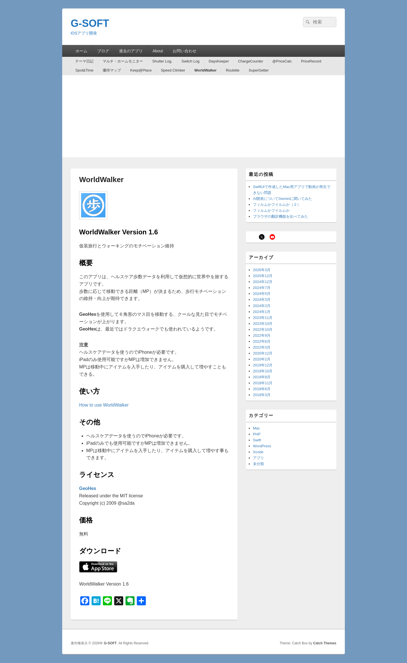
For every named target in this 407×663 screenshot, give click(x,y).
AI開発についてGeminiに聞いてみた (282, 198)
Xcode (258, 452)
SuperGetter (259, 70)
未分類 (258, 464)
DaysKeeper (219, 61)
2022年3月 (261, 347)
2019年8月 (261, 377)
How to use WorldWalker (104, 405)
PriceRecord (311, 61)
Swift (257, 440)
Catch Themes (324, 643)
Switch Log (190, 61)
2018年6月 (261, 389)
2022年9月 (261, 335)
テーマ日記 (84, 61)
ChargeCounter (250, 61)
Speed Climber (173, 70)
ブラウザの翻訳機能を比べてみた (280, 216)
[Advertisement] (203, 117)
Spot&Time (84, 70)
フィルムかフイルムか (271, 210)
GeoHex (87, 488)
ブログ (103, 51)
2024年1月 (261, 312)
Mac (256, 428)
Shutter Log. (162, 61)
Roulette (232, 70)
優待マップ (112, 70)
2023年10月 (262, 323)
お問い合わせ (184, 51)
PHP (257, 434)
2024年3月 (261, 299)
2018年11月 (262, 383)
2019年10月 (262, 371)
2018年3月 (261, 395)
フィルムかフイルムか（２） (277, 204)
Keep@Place (141, 70)
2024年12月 (262, 282)
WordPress (262, 446)
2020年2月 (261, 359)
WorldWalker (205, 70)
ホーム (81, 51)
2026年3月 (261, 270)
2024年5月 (261, 293)
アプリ (258, 458)
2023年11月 (262, 318)
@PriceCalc (282, 61)
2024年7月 (261, 288)
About (158, 51)
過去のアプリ (131, 51)
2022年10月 (262, 329)
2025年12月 (262, 276)
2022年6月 (261, 341)
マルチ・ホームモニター (123, 61)
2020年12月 (262, 353)
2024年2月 (261, 306)
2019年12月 (262, 365)
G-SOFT (90, 23)
